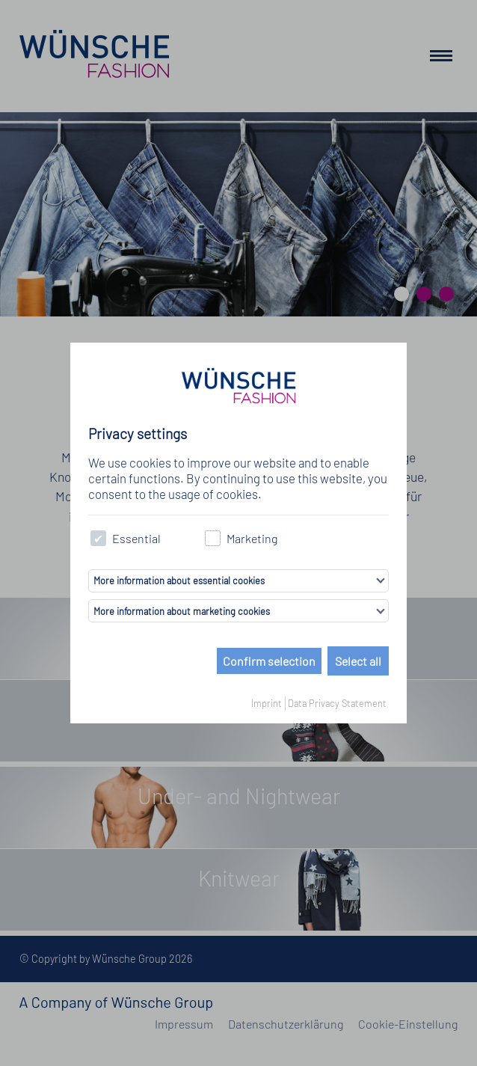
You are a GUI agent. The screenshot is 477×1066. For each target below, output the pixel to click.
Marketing (241, 538)
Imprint (266, 703)
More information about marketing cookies (181, 611)
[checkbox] (98, 538)
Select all (358, 661)
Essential (125, 538)
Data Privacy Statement (337, 703)
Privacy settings (137, 433)
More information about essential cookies (179, 580)
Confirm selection (269, 661)
